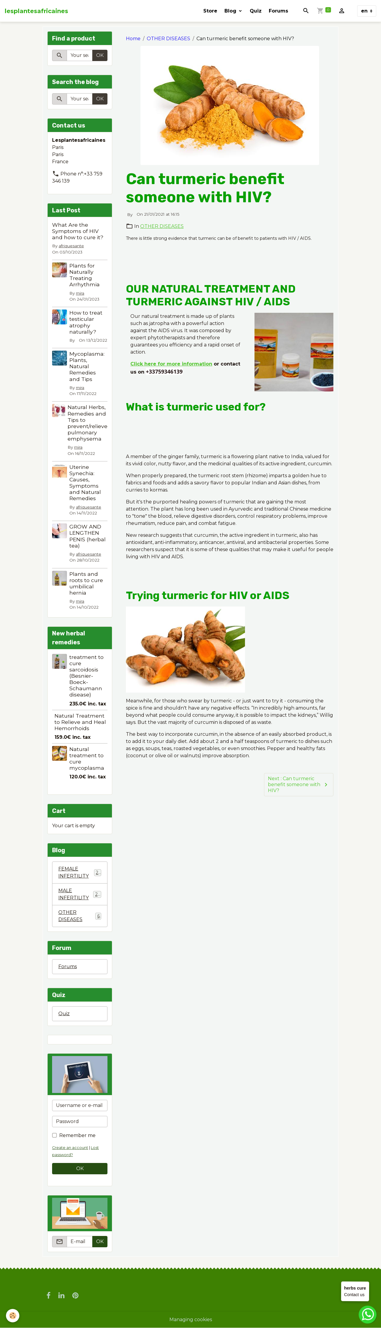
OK (100, 55)
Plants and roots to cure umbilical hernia (86, 583)
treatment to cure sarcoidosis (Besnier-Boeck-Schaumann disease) (86, 676)
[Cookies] (12, 1315)
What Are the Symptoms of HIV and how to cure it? (77, 231)
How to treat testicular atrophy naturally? (85, 322)
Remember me (77, 1135)
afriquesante (71, 245)
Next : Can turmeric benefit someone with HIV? (299, 784)
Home (133, 38)
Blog (231, 11)
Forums (278, 11)
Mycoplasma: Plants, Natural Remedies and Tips (86, 366)
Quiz (256, 11)
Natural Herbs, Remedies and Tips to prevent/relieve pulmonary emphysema (87, 423)
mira (80, 293)
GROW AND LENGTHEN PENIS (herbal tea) (87, 535)
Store (210, 11)
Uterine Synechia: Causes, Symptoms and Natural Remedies (85, 483)
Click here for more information (171, 364)
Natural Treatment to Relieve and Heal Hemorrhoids (80, 722)
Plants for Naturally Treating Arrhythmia (84, 274)
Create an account (70, 1147)
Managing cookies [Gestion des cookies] (190, 1319)
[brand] (36, 11)
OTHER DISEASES (168, 38)
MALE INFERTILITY (79, 894)
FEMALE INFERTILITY (79, 872)
